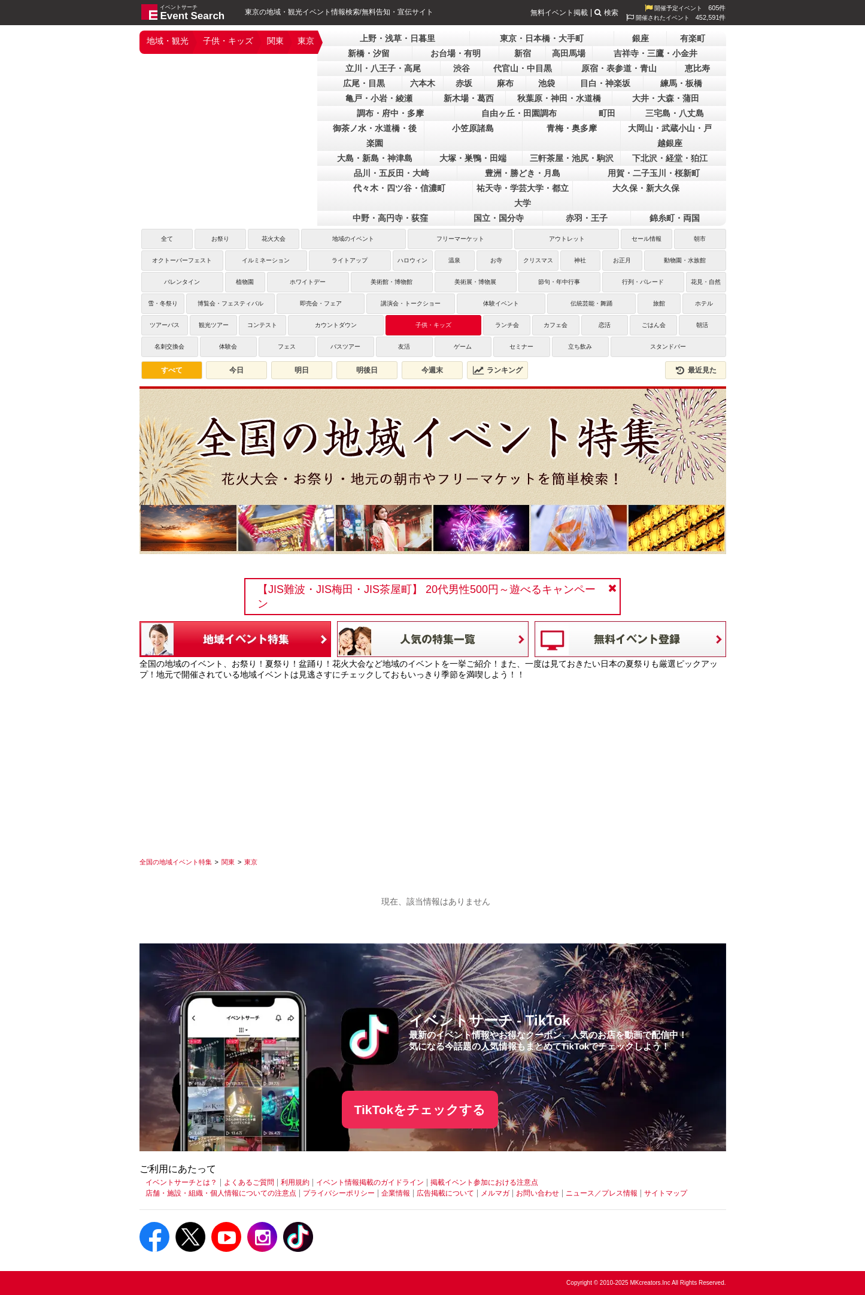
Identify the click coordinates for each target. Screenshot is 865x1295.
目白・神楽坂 (605, 83)
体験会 (228, 346)
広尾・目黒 (364, 83)
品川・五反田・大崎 (391, 173)
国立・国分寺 (499, 218)
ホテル (704, 303)
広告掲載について (445, 1193)
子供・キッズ (228, 41)
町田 (607, 113)
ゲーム (463, 346)
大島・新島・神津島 (374, 158)
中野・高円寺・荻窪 (390, 218)
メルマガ (495, 1193)
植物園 (245, 282)
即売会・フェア (321, 303)
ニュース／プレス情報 (602, 1193)
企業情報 (395, 1193)
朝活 (702, 325)
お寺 (496, 260)
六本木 (422, 83)
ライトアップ (350, 260)
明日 (302, 370)
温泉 (454, 260)
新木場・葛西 (469, 98)
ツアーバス (165, 325)
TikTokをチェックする (420, 1110)
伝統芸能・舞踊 (591, 303)
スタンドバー (668, 346)
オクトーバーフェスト (182, 260)
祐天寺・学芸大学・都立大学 (522, 195)
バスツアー (345, 346)
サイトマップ (665, 1193)
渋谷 (461, 68)
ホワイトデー (308, 282)
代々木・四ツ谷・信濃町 (399, 188)
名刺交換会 (169, 346)
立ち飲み (580, 346)
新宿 (522, 53)
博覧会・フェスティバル (230, 303)
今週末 (432, 370)
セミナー (521, 346)
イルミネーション (266, 260)
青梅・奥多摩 (572, 128)
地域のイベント (353, 238)
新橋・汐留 (369, 53)
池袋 (546, 83)
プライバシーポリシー (339, 1193)
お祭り (220, 238)
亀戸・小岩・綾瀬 (378, 98)
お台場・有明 (455, 53)
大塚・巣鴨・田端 (472, 158)
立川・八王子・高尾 (383, 68)
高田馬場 (568, 53)
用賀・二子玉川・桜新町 (654, 173)
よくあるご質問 (249, 1182)
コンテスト (262, 325)
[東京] (250, 862)
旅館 (659, 303)
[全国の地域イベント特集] (175, 862)
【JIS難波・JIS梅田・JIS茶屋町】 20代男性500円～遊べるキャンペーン (426, 596)
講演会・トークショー (411, 303)
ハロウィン (412, 260)
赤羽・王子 (587, 218)
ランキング (497, 370)
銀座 (640, 38)
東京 (306, 41)
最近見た (695, 370)
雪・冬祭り (163, 303)
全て (167, 238)
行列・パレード (643, 282)
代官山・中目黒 (522, 68)
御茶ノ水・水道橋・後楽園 (375, 135)
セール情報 (646, 238)
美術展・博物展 (475, 282)
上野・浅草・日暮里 (397, 38)
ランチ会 (507, 325)
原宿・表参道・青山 (619, 68)
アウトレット (567, 238)
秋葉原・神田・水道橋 (559, 98)
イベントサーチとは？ (181, 1182)
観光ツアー (214, 325)
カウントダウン (336, 325)
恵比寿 (697, 68)
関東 (275, 41)
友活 (404, 346)
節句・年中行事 (559, 282)
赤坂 (464, 83)
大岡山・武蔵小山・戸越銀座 (670, 135)
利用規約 (295, 1182)
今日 (236, 370)
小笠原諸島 (473, 128)
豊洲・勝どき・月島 (522, 173)
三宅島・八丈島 (674, 113)
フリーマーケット (460, 238)
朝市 (700, 238)
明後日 (367, 370)
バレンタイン (182, 282)
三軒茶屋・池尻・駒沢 (572, 158)
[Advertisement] (432, 764)
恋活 (605, 325)
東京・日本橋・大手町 (542, 38)
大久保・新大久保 (645, 188)
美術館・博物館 (391, 282)
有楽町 (692, 38)
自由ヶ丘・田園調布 (519, 113)
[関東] (228, 862)
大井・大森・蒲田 (665, 98)
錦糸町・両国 (674, 218)
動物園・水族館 (685, 260)
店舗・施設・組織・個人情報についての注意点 (220, 1193)
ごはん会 (654, 325)
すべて (172, 370)
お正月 (622, 260)
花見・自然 (706, 282)
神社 (580, 260)
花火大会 (274, 238)
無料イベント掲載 (559, 12)
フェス (287, 346)
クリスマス (538, 260)
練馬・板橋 (681, 83)
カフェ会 (555, 325)
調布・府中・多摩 (390, 113)
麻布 (505, 83)
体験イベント (501, 303)
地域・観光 (168, 41)
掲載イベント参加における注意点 (484, 1182)
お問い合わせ (537, 1193)
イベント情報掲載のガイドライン (370, 1182)
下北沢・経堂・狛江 (670, 158)
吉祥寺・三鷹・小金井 (655, 53)
